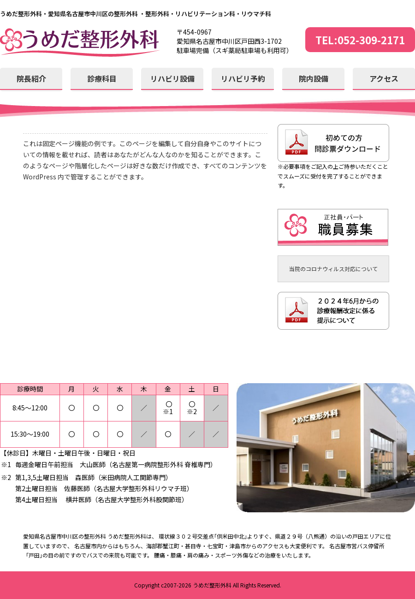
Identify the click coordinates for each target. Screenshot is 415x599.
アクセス (383, 78)
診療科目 (102, 78)
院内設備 (313, 78)
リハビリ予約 (243, 78)
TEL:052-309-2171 (360, 39)
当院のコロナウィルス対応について (333, 269)
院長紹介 (31, 78)
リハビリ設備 (172, 78)
